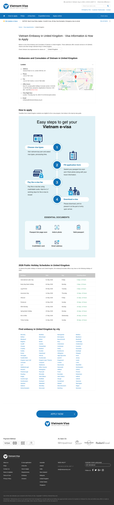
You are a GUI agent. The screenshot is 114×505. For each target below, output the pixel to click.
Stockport (41, 381)
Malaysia (42, 475)
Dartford (41, 348)
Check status (104, 16)
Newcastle (60, 367)
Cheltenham (79, 344)
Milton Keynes (43, 367)
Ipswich (59, 358)
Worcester (42, 388)
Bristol (40, 341)
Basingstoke (60, 334)
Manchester (60, 365)
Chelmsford (60, 344)
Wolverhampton (25, 388)
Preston (78, 372)
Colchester (60, 346)
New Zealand (43, 472)
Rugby (22, 376)
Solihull (78, 378)
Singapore (42, 485)
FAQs (23, 16)
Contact (108, 10)
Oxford (78, 369)
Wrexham (78, 388)
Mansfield (78, 365)
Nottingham (42, 369)
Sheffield (41, 378)
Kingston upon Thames (45, 360)
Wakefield (41, 383)
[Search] (108, 5)
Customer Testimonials (98, 10)
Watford (23, 385)
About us (5, 462)
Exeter (22, 353)
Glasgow (78, 353)
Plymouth (41, 372)
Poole (59, 372)
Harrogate (23, 355)
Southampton (24, 381)
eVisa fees (31, 16)
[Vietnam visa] (4, 16)
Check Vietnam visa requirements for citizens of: (32, 49)
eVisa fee (24, 465)
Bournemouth (61, 339)
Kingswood (60, 360)
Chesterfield (42, 346)
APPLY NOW (57, 414)
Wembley (41, 385)
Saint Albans (42, 376)
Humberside (42, 358)
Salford (78, 376)
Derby (59, 348)
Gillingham (60, 353)
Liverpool (41, 362)
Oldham (59, 369)
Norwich (23, 369)
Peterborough (24, 372)
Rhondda (41, 374)
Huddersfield (24, 358)
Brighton (23, 341)
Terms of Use (7, 475)
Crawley (23, 348)
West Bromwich (61, 385)
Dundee (41, 351)
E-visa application (26, 462)
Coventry (78, 346)
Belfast (22, 337)
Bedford (78, 334)
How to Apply (25, 469)
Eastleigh (78, 351)
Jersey (78, 358)
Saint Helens (60, 376)
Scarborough (24, 378)
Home (20, 27)
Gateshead (42, 353)
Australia (42, 462)
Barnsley (23, 334)
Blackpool (23, 339)
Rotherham (79, 374)
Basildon (41, 334)
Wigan (77, 385)
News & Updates (8, 472)
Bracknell (78, 339)
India (41, 469)
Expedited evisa (44, 16)
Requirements (25, 472)
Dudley (22, 351)
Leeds (77, 360)
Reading (23, 374)
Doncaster (79, 348)
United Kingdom (44, 478)
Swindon (23, 383)
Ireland (42, 465)
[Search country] (93, 5)
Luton (77, 362)
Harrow (41, 355)
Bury (58, 341)
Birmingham (60, 337)
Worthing (59, 388)
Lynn (22, 365)
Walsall (59, 383)
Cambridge (79, 341)
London (59, 362)
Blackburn (78, 337)
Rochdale (60, 374)
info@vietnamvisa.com (64, 469)
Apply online (57, 16)
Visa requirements (29, 27)
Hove (77, 355)
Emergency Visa (86, 9)
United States (43, 482)
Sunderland (60, 381)
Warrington (79, 383)
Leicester (23, 362)
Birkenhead (42, 337)
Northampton (79, 367)
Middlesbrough (25, 367)
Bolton (41, 339)
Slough (59, 378)
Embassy (24, 475)
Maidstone (42, 365)
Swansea (78, 381)
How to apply (12, 16)
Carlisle (41, 344)
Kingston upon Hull (26, 360)
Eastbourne (60, 351)
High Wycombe (61, 355)
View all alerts (104, 21)
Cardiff (22, 344)
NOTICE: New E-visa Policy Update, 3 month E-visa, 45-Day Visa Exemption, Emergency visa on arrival (51, 21)
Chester (23, 346)
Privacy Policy (7, 478)
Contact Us (6, 469)
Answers (24, 478)
